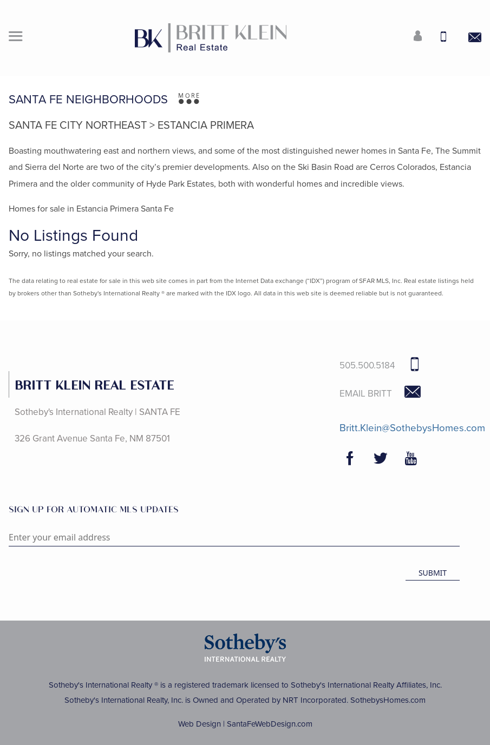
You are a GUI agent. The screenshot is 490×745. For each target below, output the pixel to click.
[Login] (411, 38)
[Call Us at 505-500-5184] (439, 38)
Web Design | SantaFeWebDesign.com (245, 724)
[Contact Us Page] (468, 37)
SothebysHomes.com (388, 700)
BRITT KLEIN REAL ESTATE (94, 384)
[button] (15, 38)
